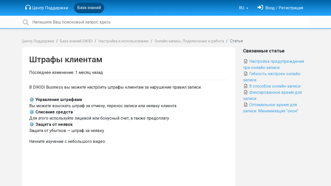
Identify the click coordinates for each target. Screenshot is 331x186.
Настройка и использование (124, 41)
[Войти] (280, 8)
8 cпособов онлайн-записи (271, 86)
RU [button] (242, 7)
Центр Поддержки (46, 7)
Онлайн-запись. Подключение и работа (189, 41)
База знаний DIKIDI (76, 41)
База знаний (89, 7)
